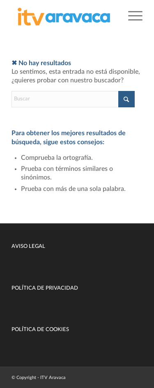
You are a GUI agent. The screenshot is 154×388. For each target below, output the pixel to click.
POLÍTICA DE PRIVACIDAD (44, 288)
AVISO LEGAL (28, 246)
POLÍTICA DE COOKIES (40, 329)
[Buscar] (73, 99)
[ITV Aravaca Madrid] (63, 16)
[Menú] (131, 16)
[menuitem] (131, 16)
